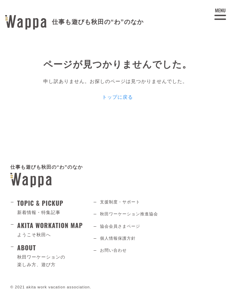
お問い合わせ (113, 250)
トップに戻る (117, 97)
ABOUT (50, 256)
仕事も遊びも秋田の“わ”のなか (46, 175)
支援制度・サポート (120, 202)
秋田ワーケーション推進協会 (129, 214)
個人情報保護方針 (118, 238)
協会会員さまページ (120, 226)
